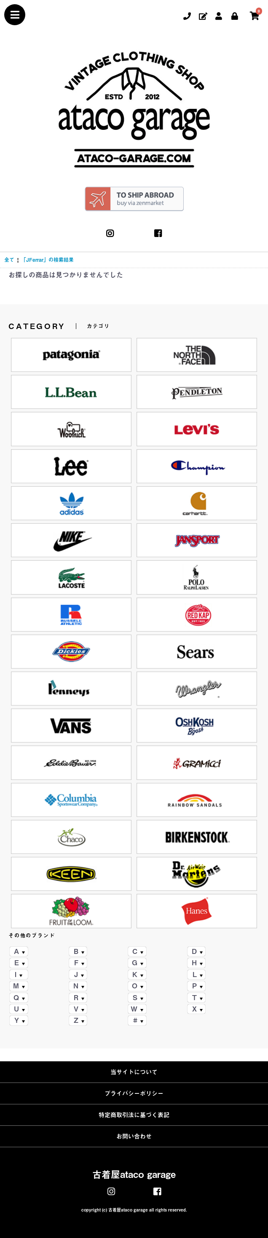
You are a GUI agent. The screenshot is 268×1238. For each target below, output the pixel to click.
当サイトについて (134, 1072)
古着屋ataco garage (134, 1174)
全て (9, 259)
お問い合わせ (134, 1136)
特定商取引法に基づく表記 (134, 1115)
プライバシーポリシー (134, 1093)
